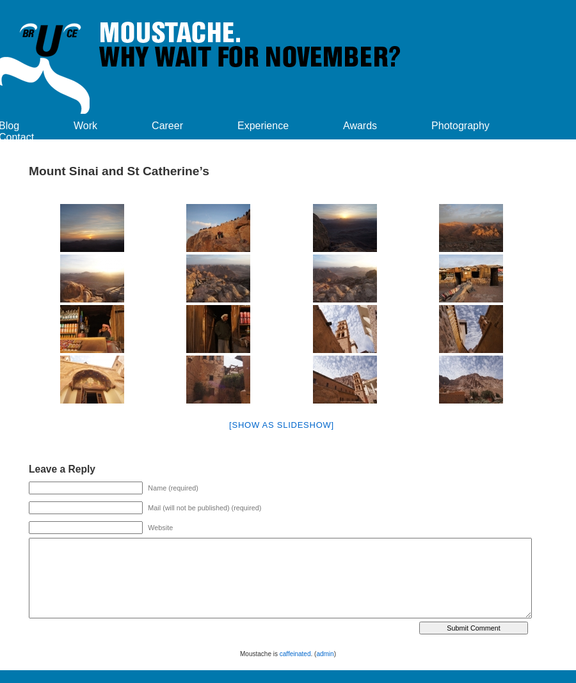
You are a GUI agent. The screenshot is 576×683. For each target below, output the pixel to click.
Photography (460, 125)
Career (167, 125)
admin (324, 653)
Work (85, 125)
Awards (360, 125)
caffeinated (295, 653)
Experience (263, 125)
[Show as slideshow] (281, 425)
